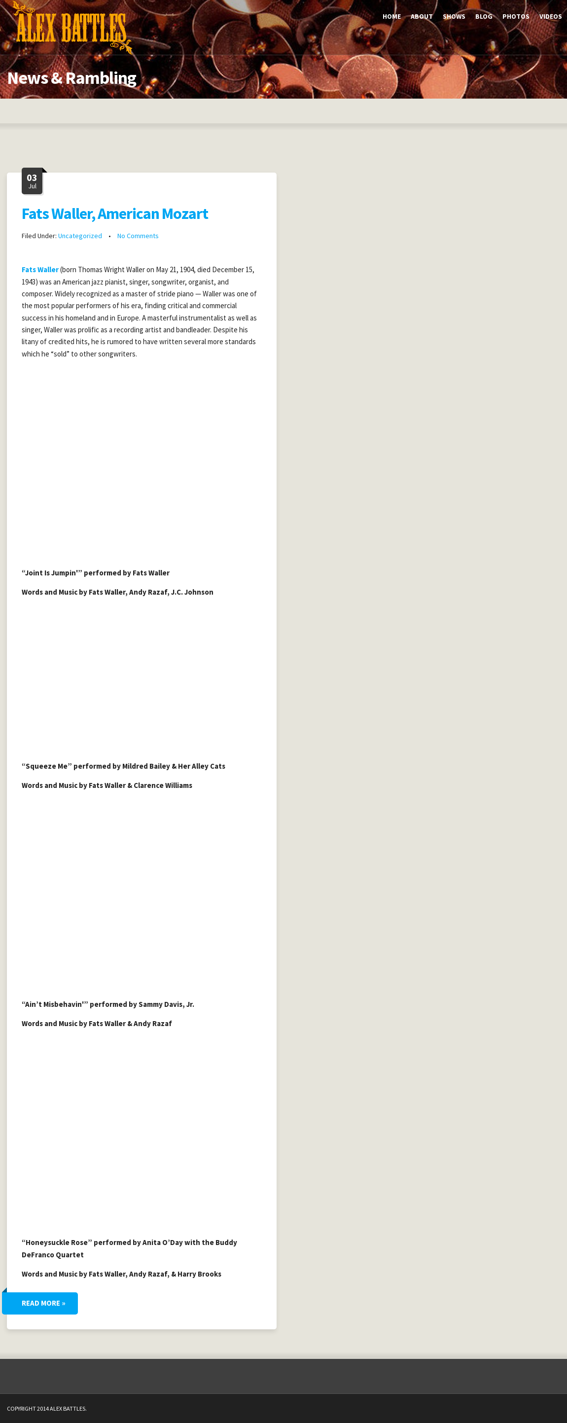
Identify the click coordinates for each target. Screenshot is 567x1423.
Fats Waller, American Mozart (115, 213)
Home (392, 16)
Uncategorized (80, 235)
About (422, 16)
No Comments (138, 235)
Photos (516, 16)
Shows (454, 16)
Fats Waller (40, 269)
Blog (484, 16)
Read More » (44, 1303)
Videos (550, 16)
